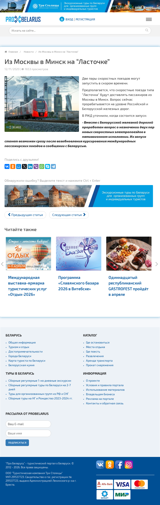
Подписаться (17, 442)
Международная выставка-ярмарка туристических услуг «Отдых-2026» (27, 286)
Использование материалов (105, 389)
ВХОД (69, 19)
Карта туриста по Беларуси (26, 360)
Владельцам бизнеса (100, 394)
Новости (29, 51)
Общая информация (22, 342)
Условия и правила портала (105, 385)
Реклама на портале (100, 398)
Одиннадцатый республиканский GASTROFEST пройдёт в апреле (129, 286)
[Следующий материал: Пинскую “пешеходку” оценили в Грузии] (69, 214)
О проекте (93, 380)
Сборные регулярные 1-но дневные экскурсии (39, 380)
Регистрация (85, 19)
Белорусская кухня (21, 365)
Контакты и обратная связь (104, 403)
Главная (13, 51)
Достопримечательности (25, 351)
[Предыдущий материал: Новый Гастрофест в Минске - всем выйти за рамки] (25, 214)
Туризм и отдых (18, 347)
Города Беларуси (19, 356)
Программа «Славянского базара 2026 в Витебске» (78, 283)
